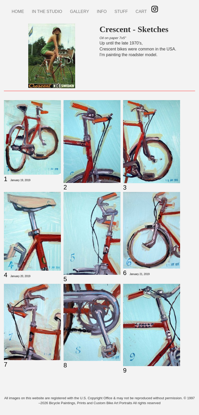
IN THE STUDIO (47, 11)
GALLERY (79, 11)
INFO (102, 11)
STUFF (121, 11)
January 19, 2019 (20, 180)
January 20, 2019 (20, 276)
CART (141, 11)
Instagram (155, 9)
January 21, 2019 (140, 274)
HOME (18, 11)
